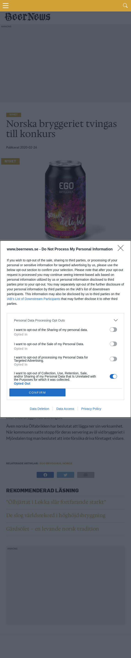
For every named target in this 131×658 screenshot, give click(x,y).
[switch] (113, 329)
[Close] (122, 249)
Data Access (65, 409)
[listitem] (65, 320)
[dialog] (65, 329)
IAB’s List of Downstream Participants (33, 299)
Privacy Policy (91, 409)
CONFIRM (37, 392)
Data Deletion (39, 409)
